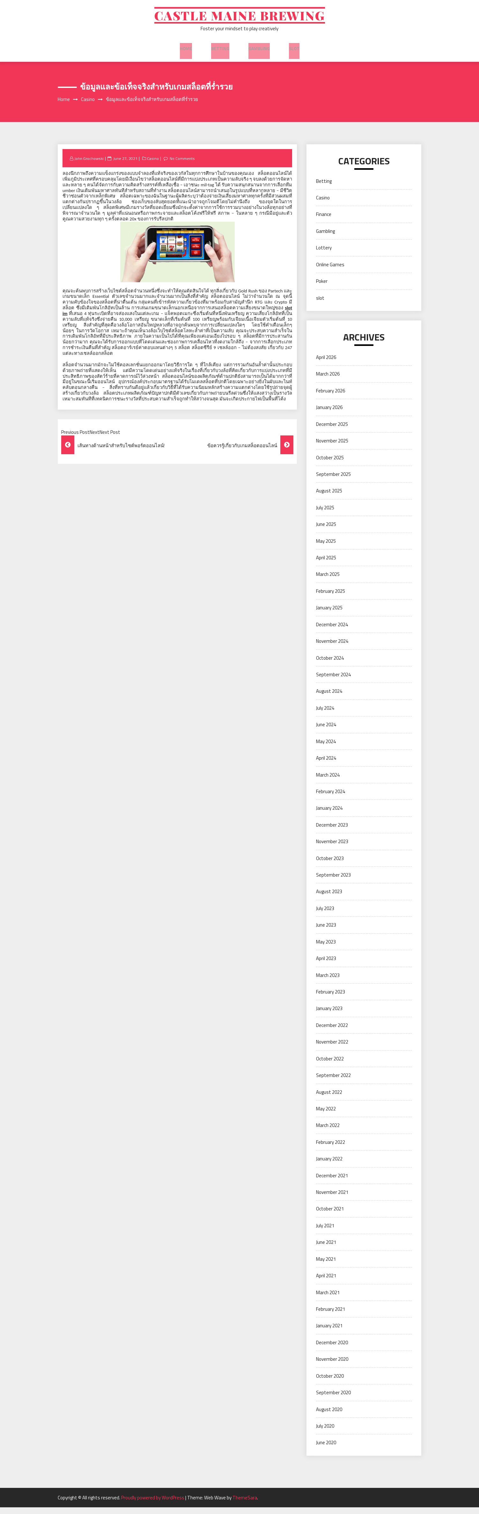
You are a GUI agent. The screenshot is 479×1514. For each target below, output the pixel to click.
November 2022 (332, 1048)
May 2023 (326, 948)
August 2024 (329, 697)
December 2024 (332, 631)
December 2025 (332, 430)
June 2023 (326, 931)
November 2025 (332, 447)
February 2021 (330, 1315)
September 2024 (333, 681)
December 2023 (332, 831)
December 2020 (332, 1349)
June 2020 (326, 1449)
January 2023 (329, 1015)
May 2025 (326, 547)
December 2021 (332, 1182)
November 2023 (332, 848)
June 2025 (326, 531)
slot (294, 50)
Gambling (259, 50)
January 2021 (329, 1332)
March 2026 (328, 380)
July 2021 (325, 1232)
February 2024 (330, 798)
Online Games (330, 271)
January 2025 (329, 614)
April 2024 (326, 764)
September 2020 (333, 1399)
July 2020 (325, 1432)
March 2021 (328, 1298)
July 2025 (325, 514)
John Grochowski (89, 164)
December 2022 (332, 1032)
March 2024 (328, 781)
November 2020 (332, 1365)
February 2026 (330, 397)
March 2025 (328, 581)
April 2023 (326, 965)
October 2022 (330, 1065)
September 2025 (333, 480)
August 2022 (329, 1098)
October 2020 (330, 1382)
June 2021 (326, 1248)
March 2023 (328, 981)
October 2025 (330, 464)
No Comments (184, 164)
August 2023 (329, 898)
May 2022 (326, 1115)
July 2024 (325, 714)
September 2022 (333, 1082)
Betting (220, 50)
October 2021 (330, 1215)
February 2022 (330, 1148)
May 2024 (326, 747)
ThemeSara (244, 1504)
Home (186, 50)
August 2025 (329, 497)
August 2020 (329, 1415)
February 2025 (330, 597)
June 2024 (326, 731)
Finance (323, 221)
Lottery (324, 254)
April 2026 (326, 364)
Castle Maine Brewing (240, 18)
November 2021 (332, 1198)
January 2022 (329, 1165)
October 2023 (330, 864)
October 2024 (330, 664)
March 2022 (328, 1132)
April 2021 (326, 1282)
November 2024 (332, 647)
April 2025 (326, 564)
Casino (154, 164)
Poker (322, 287)
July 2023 (325, 915)
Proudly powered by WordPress (153, 1504)
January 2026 (329, 414)
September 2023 (333, 881)
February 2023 (330, 998)
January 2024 (329, 814)
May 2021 (326, 1265)
